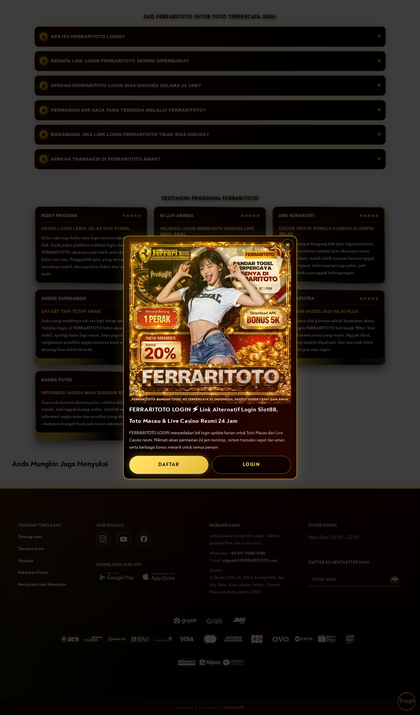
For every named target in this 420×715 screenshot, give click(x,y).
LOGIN (251, 465)
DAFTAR (168, 465)
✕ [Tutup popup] (288, 245)
